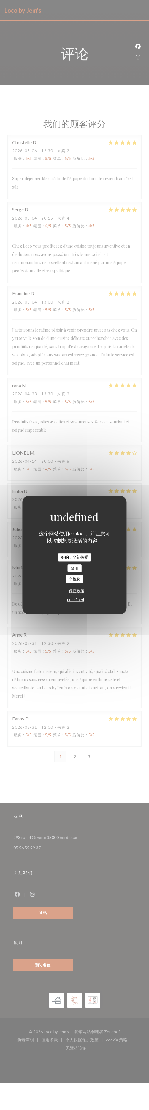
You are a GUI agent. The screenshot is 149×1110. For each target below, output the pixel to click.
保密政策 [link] (76, 590)
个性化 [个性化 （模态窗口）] (74, 579)
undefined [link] (75, 599)
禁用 (74, 568)
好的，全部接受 (74, 557)
